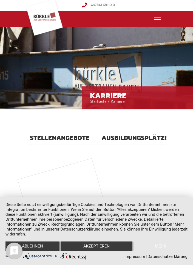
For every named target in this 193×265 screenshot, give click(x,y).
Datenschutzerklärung (167, 256)
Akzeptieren (96, 246)
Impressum (134, 256)
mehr (160, 246)
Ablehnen (32, 246)
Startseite (98, 101)
